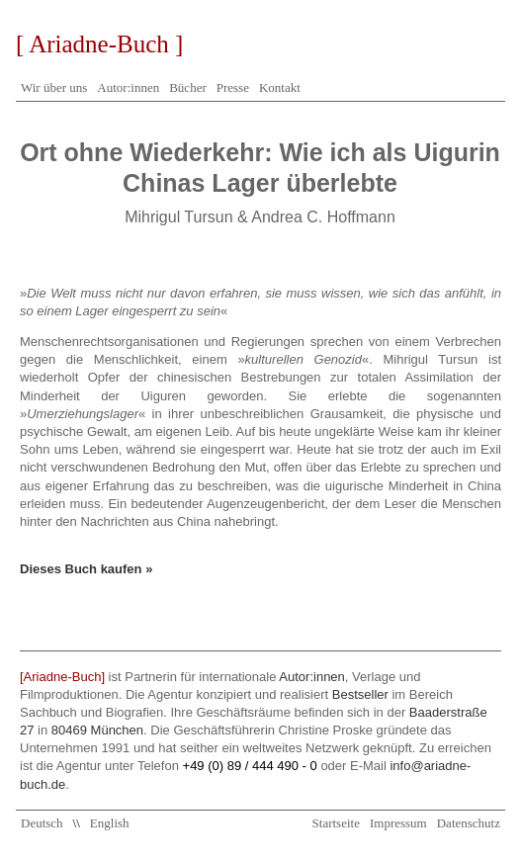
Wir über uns (54, 87)
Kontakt (280, 87)
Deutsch (42, 823)
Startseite (336, 823)
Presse (233, 87)
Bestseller (360, 694)
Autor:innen (128, 87)
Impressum (398, 823)
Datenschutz (468, 823)
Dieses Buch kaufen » (86, 568)
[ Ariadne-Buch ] (99, 44)
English (110, 823)
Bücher (188, 87)
